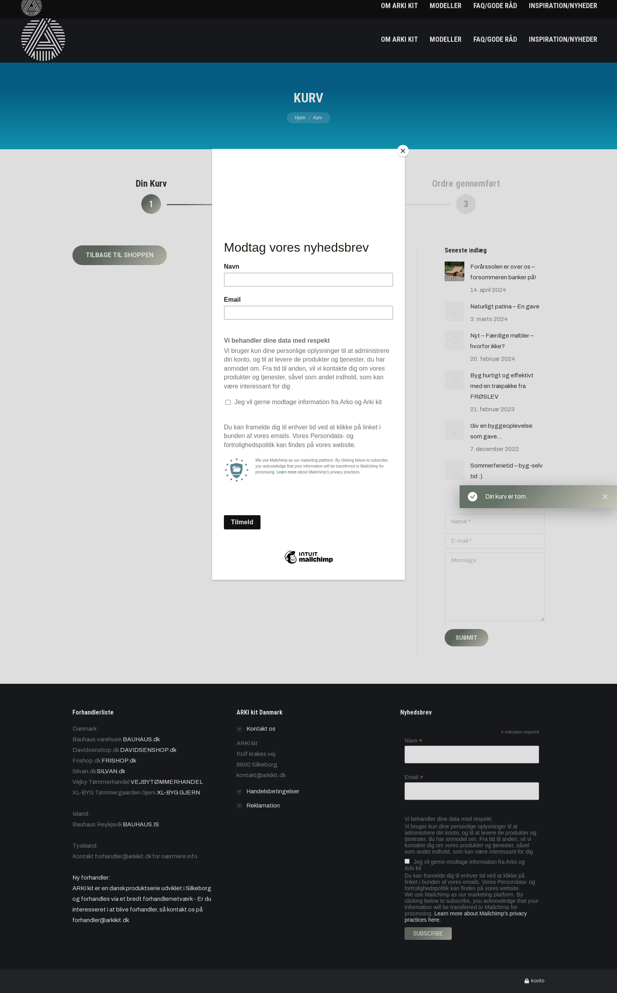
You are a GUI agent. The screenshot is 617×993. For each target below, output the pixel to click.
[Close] (403, 151)
